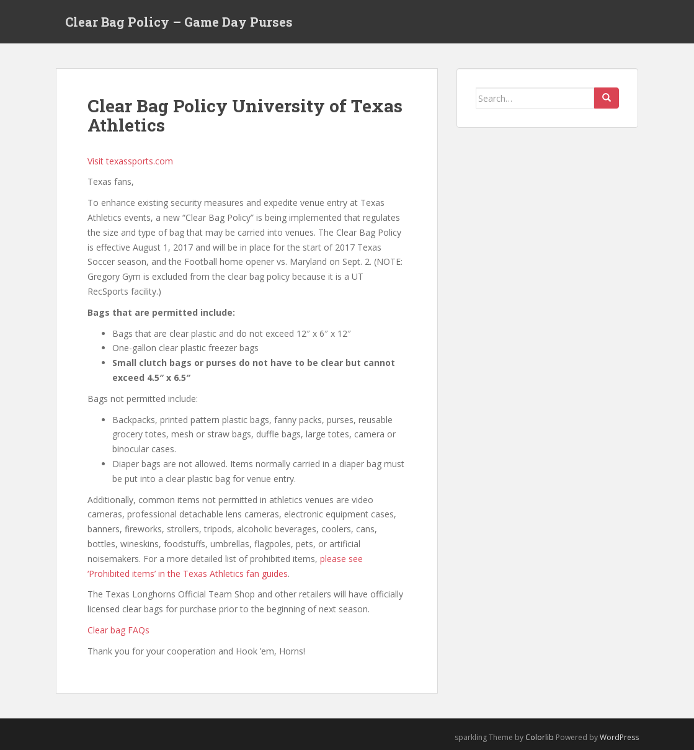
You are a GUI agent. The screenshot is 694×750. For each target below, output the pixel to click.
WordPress (619, 737)
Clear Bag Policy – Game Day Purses (179, 22)
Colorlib (539, 737)
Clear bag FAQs (118, 630)
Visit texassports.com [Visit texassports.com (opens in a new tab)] (130, 161)
